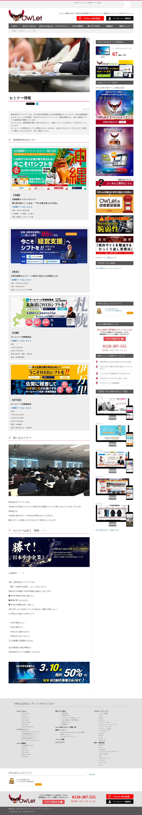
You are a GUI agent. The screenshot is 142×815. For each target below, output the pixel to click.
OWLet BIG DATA (28, 727)
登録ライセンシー (66, 734)
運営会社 (12, 809)
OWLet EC (25, 720)
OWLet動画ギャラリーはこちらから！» (109, 268)
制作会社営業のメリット (30, 738)
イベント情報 (59, 739)
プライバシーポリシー (44, 809)
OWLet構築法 (21, 743)
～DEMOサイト (65, 715)
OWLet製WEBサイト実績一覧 (65, 727)
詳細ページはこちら (22, 207)
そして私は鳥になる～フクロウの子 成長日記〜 (25, 780)
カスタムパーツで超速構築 (109, 383)
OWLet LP (25, 724)
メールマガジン (104, 731)
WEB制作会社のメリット (30, 734)
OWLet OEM (26, 722)
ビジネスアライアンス (67, 737)
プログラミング (104, 758)
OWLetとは (25, 713)
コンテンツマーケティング (108, 724)
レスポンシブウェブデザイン (109, 751)
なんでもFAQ (60, 742)
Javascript (102, 749)
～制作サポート (65, 722)
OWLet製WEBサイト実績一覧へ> (108, 530)
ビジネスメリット (23, 729)
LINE (101, 738)
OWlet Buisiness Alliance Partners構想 (72, 732)
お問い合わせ (20, 809)
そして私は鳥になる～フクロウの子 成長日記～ (113, 310)
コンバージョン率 (105, 727)
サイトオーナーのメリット (31, 740)
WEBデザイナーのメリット (31, 732)
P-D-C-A (102, 720)
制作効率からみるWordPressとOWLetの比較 (115, 361)
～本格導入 (64, 724)
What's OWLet (22, 711)
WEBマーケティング (101, 711)
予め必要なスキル (28, 745)
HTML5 (101, 745)
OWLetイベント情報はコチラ (106, 257)
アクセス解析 (103, 713)
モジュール (103, 762)
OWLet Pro (25, 718)
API (100, 756)
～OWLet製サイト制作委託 (69, 720)
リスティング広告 (105, 729)
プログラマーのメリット (30, 736)
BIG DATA (102, 740)
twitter (101, 735)
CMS (100, 715)
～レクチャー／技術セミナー (70, 718)
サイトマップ (31, 809)
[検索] (123, 4)
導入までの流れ (60, 711)
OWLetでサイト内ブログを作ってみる (113, 378)
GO (130, 313)
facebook (102, 733)
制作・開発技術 (99, 743)
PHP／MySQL (103, 754)
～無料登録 (64, 713)
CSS (100, 747)
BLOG (101, 718)
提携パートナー (60, 730)
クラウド (102, 760)
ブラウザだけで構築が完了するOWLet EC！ (115, 373)
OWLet (24, 715)
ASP (100, 765)
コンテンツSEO (104, 722)
